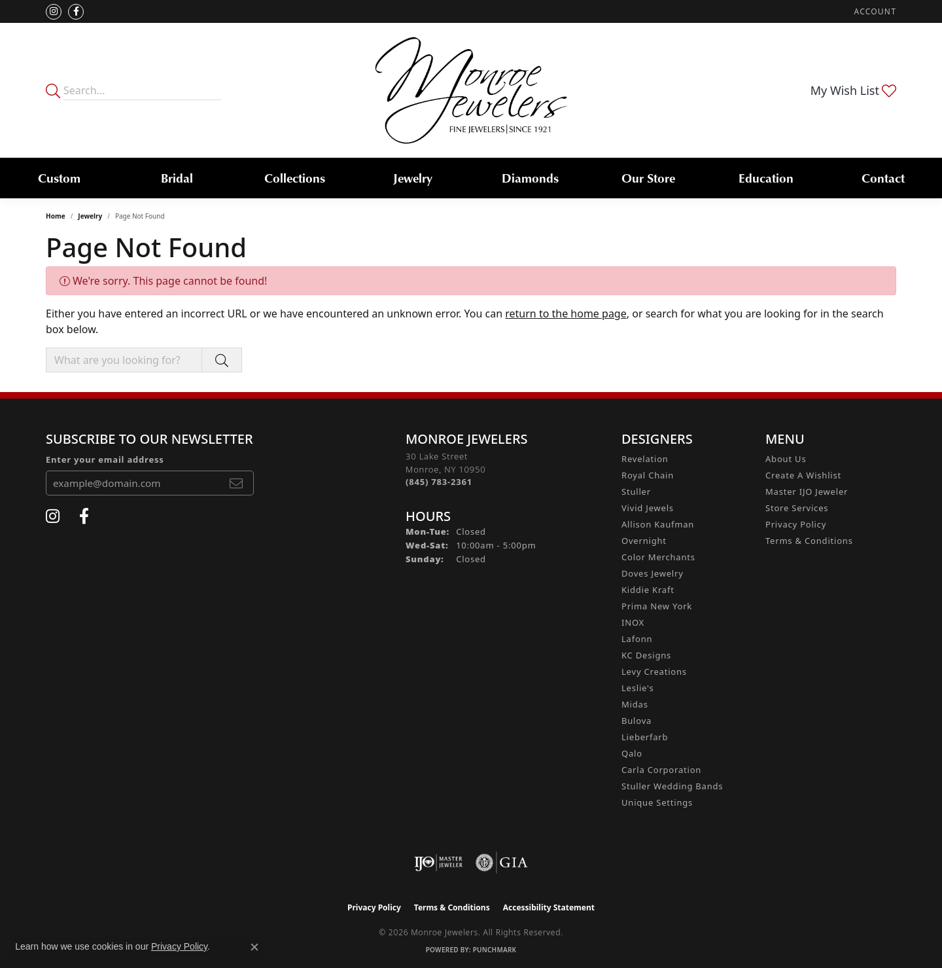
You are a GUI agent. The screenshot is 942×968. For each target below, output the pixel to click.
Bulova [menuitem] (636, 720)
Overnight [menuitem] (644, 541)
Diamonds (530, 178)
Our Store (648, 178)
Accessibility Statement (549, 907)
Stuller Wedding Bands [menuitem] (672, 786)
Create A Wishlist (803, 475)
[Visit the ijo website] (438, 862)
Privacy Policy (795, 524)
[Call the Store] (439, 482)
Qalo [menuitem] (631, 753)
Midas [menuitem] (634, 704)
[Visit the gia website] (502, 862)
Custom (59, 178)
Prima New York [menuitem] (656, 606)
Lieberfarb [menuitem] (644, 737)
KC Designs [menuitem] (646, 655)
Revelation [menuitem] (645, 459)
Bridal (177, 178)
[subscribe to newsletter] (236, 483)
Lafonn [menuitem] (636, 639)
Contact (883, 178)
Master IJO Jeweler (806, 491)
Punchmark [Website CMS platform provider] (495, 949)
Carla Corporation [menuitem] (661, 770)
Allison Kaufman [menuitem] (657, 524)
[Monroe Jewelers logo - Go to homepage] (471, 90)
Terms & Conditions (809, 541)
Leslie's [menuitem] (637, 688)
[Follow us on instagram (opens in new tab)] (53, 12)
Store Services (796, 508)
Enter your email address (105, 459)
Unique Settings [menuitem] (657, 802)
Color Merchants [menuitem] (658, 557)
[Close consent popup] (254, 947)
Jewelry (412, 178)
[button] (874, 11)
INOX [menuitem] (632, 622)
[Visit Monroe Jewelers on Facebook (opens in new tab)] (76, 12)
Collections (294, 178)
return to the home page (566, 313)
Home (55, 216)
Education (766, 178)
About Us (785, 459)
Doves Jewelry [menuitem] (652, 573)
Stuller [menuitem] (636, 491)
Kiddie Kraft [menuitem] (647, 590)
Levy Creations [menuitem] (654, 671)
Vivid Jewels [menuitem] (647, 508)
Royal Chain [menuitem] (647, 475)
